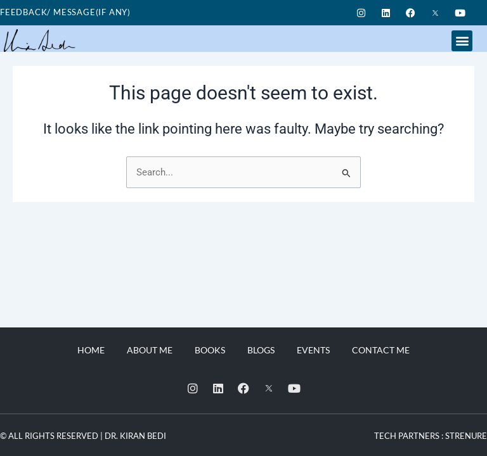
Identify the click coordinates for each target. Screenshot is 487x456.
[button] (461, 40)
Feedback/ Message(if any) (65, 12)
